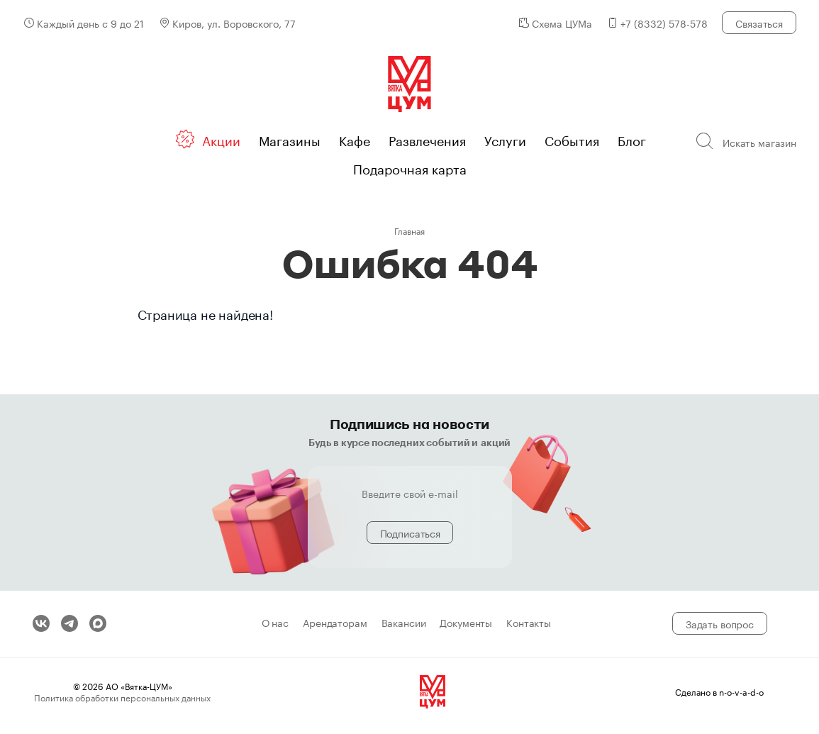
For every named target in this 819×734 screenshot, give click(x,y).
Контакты (528, 623)
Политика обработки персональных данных (122, 697)
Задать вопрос (720, 623)
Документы (466, 623)
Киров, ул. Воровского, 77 (234, 22)
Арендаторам (335, 623)
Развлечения (427, 139)
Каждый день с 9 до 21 (90, 22)
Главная (409, 230)
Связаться (759, 22)
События (572, 139)
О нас (275, 623)
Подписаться (410, 532)
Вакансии (403, 623)
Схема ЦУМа (562, 22)
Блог (632, 139)
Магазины (290, 139)
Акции (221, 139)
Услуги (505, 139)
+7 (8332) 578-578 (664, 22)
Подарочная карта (410, 167)
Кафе (354, 139)
